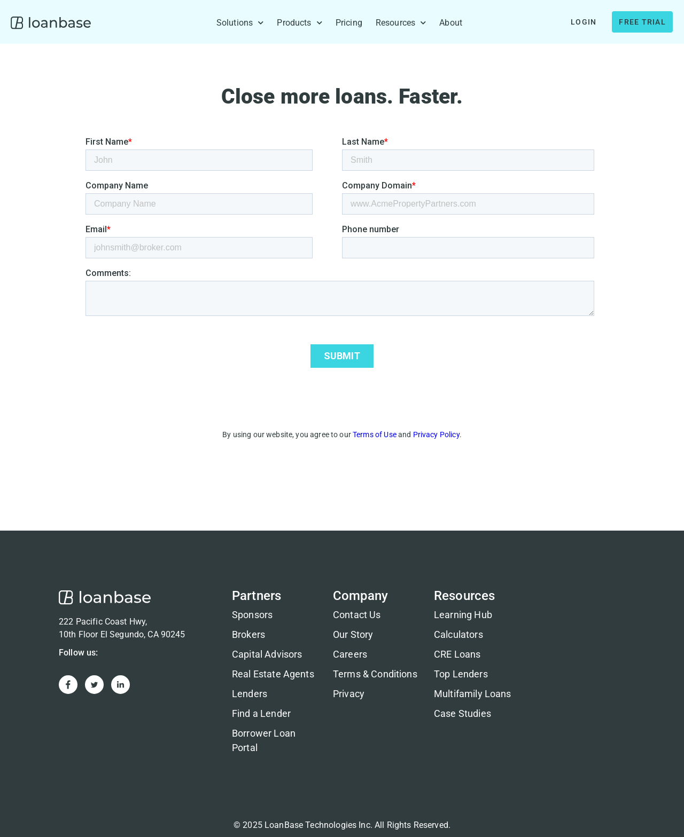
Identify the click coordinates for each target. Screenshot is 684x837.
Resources (401, 23)
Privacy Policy (436, 434)
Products (299, 23)
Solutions (240, 23)
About (450, 23)
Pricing (349, 23)
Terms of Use (375, 434)
